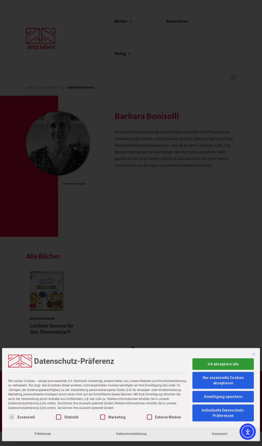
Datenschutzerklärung (131, 404)
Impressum (219, 404)
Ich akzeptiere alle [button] (223, 334)
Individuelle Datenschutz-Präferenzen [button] (223, 383)
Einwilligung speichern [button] (223, 367)
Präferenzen (43, 404)
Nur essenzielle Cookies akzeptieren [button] (223, 350)
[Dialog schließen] (254, 325)
